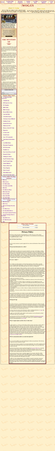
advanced (15, 94)
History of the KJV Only (8, 128)
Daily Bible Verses (6, 218)
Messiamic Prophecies (20, 2)
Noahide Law (6, 150)
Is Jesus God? (51, 2)
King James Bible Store (35, 348)
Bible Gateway (6, 182)
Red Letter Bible (6, 194)
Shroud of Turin (6, 155)
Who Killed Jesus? (7, 173)
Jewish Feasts (6, 135)
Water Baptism (6, 168)
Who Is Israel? (6, 171)
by (7, 94)
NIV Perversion (6, 148)
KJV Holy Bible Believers (8, 211)
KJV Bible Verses (6, 209)
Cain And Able (6, 115)
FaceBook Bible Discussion (10, 2)
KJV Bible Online (6, 184)
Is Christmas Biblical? (44, 2)
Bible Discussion (6, 202)
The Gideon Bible (6, 198)
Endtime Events (28, 2)
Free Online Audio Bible (7, 186)
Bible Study (5, 108)
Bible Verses (5, 204)
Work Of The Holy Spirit (8, 175)
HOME (2, 2)
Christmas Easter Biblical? (9, 119)
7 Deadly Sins (6, 101)
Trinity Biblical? (6, 164)
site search (3, 94)
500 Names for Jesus (7, 103)
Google (41, 310)
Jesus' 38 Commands (8, 137)
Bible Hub (5, 188)
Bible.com (5, 180)
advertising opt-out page (38, 316)
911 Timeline (6, 105)
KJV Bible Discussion (7, 220)
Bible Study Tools (6, 192)
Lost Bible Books (35, 2)
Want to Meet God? (7, 166)
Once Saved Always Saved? (9, 152)
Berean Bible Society (7, 112)
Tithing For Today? (7, 157)
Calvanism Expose (7, 117)
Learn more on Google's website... (16, 335)
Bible (4, 222)
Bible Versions (6, 110)
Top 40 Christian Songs (8, 159)
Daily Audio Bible (6, 196)
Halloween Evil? (6, 126)
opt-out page (23, 319)
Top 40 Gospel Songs (7, 161)
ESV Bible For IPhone (7, 190)
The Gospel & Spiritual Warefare (9, 213)
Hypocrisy (5, 131)
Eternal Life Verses (7, 124)
